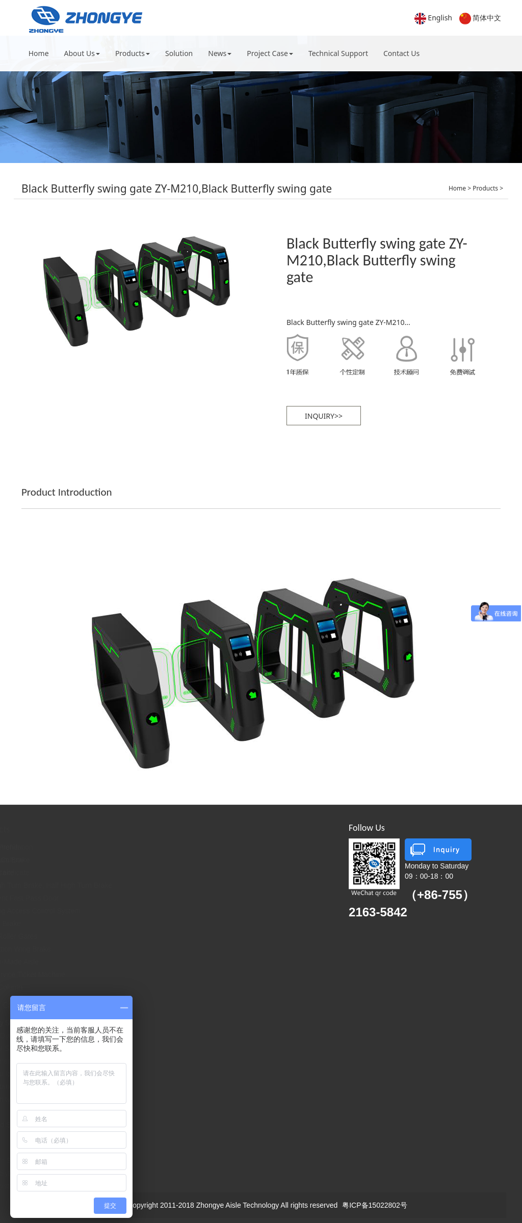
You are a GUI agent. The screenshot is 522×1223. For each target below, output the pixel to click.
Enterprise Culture (57, 860)
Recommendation (138, 847)
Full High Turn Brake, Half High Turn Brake (177, 885)
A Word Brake (131, 923)
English (440, 17)
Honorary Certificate (60, 872)
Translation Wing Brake (147, 949)
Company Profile (55, 847)
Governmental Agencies (141, 1061)
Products (132, 53)
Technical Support (338, 53)
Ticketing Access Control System (161, 911)
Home (39, 53)
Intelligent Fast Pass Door (150, 898)
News (219, 53)
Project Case (270, 53)
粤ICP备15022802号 (374, 1205)
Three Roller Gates (140, 936)
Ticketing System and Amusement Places (168, 1023)
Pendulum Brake (136, 860)
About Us (82, 53)
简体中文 (487, 17)
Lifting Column (132, 987)
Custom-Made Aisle (140, 962)
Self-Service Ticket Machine (154, 974)
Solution (179, 53)
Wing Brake (128, 872)
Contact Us (401, 53)
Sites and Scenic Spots (139, 1125)
